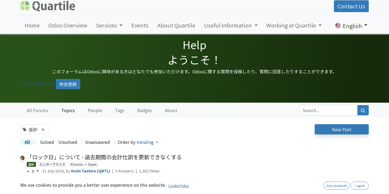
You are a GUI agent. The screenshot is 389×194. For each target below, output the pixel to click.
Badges (144, 110)
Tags (119, 110)
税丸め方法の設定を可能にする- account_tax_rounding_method (107, 184)
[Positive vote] (29, 171)
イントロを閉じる (37, 83)
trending (145, 142)
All (27, 142)
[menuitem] (32, 25)
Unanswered (97, 142)
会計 (31, 164)
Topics (68, 110)
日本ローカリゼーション (70, 191)
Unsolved (67, 142)
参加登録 (68, 84)
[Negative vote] (37, 171)
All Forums (37, 110)
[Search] (363, 110)
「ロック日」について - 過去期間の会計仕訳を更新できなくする (104, 157)
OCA (42, 191)
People (95, 110)
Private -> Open (84, 164)
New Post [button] (341, 129)
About (171, 110)
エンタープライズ (52, 164)
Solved (47, 142)
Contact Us (351, 6)
